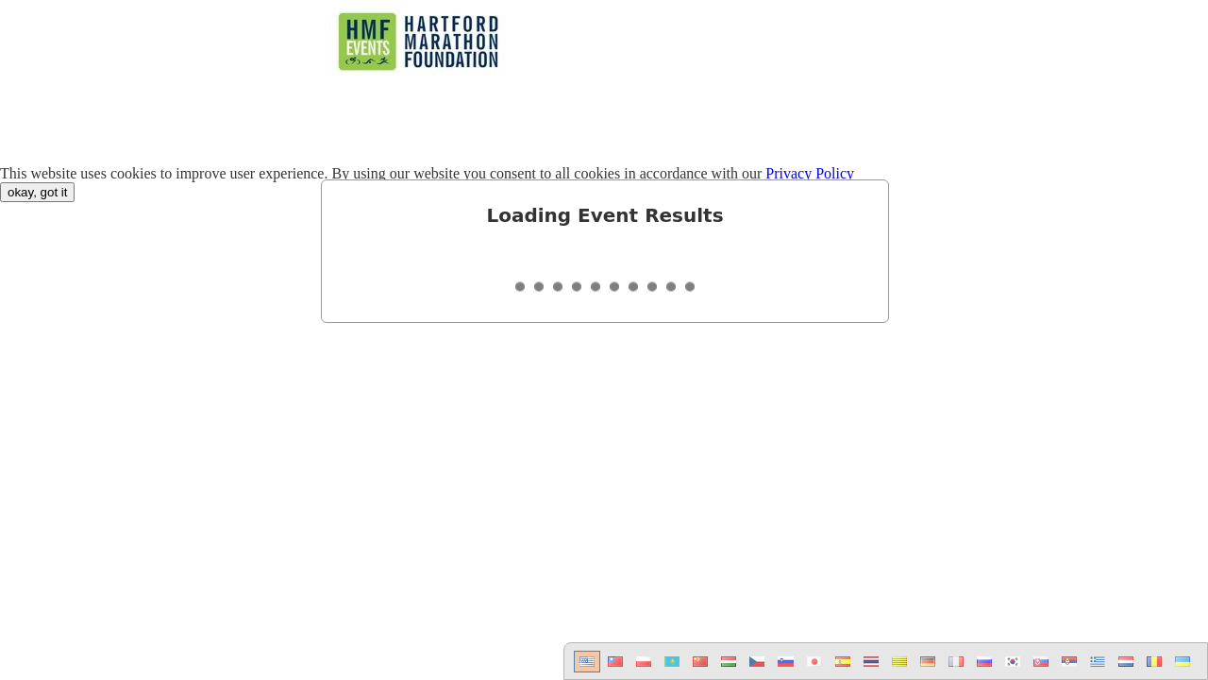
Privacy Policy (809, 173)
